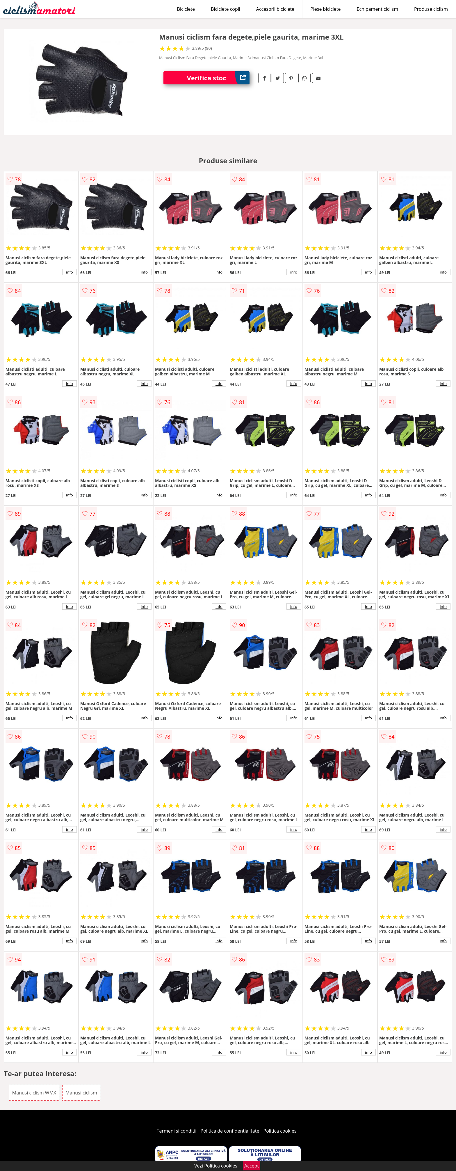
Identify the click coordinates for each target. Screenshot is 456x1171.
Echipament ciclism (377, 9)
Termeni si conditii (177, 1131)
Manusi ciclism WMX (34, 1093)
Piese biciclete (325, 9)
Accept (251, 1166)
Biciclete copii (225, 9)
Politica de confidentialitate (230, 1131)
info (69, 272)
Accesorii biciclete (275, 9)
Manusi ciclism (81, 1093)
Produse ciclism (431, 9)
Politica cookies (280, 1131)
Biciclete (186, 9)
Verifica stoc (218, 77)
